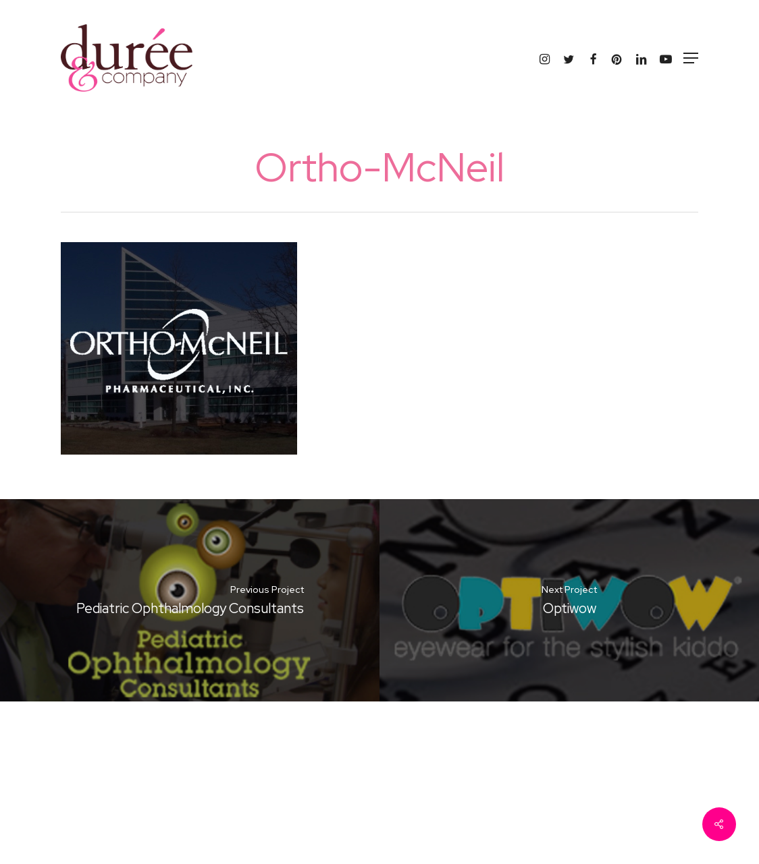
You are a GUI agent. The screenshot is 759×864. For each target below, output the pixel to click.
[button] (690, 58)
